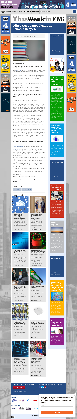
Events (20, 11)
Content (8, 11)
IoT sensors (18, 70)
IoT (14, 189)
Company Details (36, 415)
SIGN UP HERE (19, 387)
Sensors (19, 189)
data (16, 82)
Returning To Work (27, 189)
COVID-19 (17, 149)
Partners (42, 11)
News (23, 35)
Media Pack (49, 11)
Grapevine (15, 11)
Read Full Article (18, 229)
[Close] (75, 394)
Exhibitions (35, 11)
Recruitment (27, 11)
